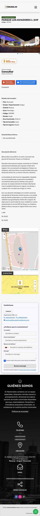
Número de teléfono (10, 344)
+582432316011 (22, 317)
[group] (20, 40)
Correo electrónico (10, 337)
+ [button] (4, 234)
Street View (9, 61)
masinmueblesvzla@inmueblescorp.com (17, 320)
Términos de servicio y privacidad (27, 370)
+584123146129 (10, 317)
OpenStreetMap (34, 269)
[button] (17, 53)
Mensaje (6, 351)
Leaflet (23, 269)
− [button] (4, 237)
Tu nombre (7, 330)
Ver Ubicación (16, 287)
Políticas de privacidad (20, 411)
